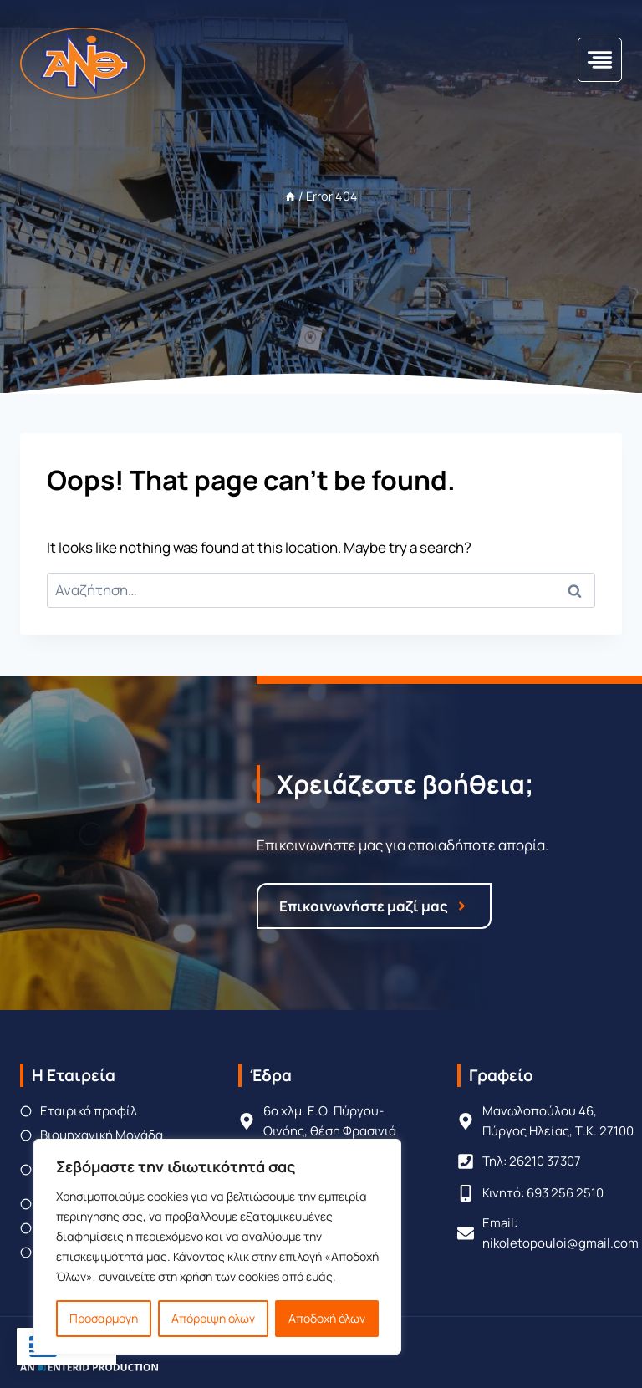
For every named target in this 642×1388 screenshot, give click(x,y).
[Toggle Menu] (600, 60)
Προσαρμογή (103, 1318)
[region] (217, 1247)
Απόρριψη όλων (213, 1318)
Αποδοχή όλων (326, 1318)
